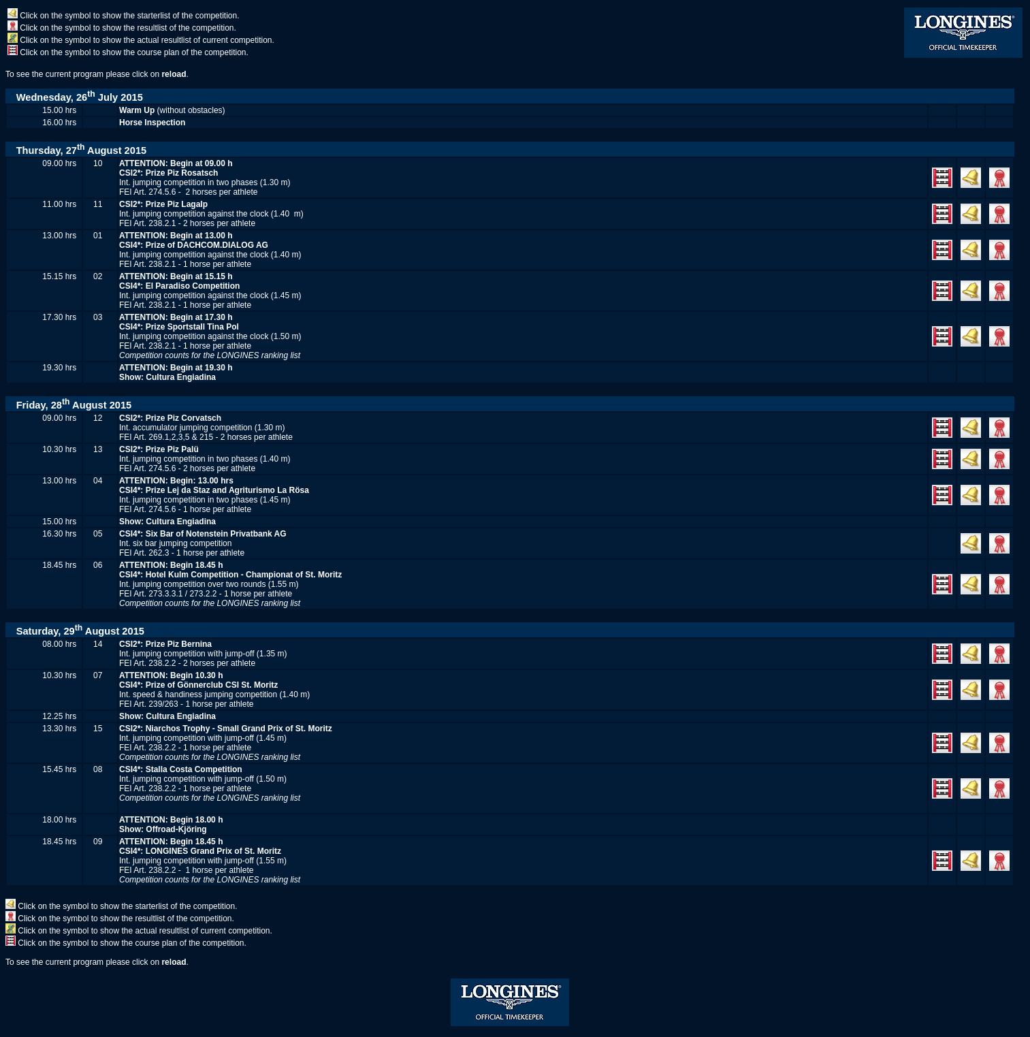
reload (173, 74)
